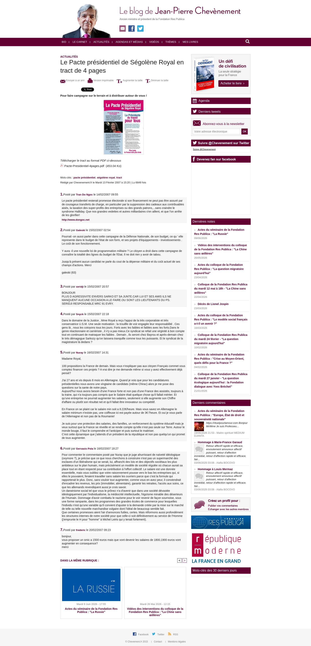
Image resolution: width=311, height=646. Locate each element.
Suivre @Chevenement (204, 149)
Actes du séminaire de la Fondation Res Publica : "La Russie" (91, 610)
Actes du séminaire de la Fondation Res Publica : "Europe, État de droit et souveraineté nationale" (219, 415)
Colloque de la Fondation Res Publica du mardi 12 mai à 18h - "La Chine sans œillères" (220, 288)
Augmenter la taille (129, 80)
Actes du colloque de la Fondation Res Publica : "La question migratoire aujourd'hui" (219, 269)
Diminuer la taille (157, 80)
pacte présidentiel (84, 177)
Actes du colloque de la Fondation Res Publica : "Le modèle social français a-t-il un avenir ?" (221, 319)
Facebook (143, 634)
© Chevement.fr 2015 (137, 641)
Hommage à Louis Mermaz (215, 469)
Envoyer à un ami (72, 80)
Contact (157, 641)
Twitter (161, 634)
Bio (64, 41)
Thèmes (169, 41)
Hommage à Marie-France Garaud (220, 442)
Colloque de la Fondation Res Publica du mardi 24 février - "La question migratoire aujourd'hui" (220, 339)
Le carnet (78, 41)
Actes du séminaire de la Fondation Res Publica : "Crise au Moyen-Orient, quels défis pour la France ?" (219, 358)
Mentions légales (175, 641)
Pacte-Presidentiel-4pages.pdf (84, 166)
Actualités (99, 41)
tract (119, 177)
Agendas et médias (127, 41)
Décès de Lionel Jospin (213, 304)
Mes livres (188, 41)
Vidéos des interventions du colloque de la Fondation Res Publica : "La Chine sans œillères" (155, 612)
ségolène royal (106, 177)
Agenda (204, 100)
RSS (175, 634)
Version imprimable (100, 80)
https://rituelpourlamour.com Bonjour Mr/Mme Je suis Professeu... (227, 424)
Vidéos (152, 41)
